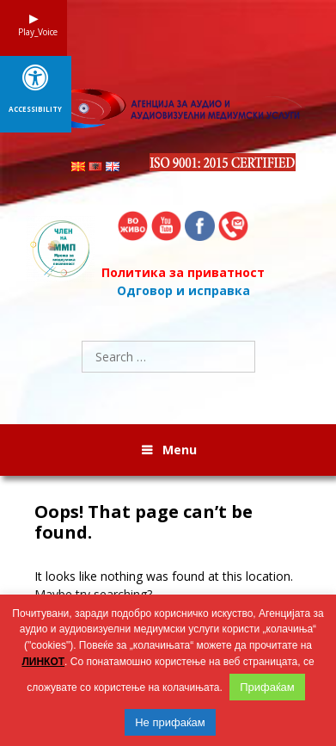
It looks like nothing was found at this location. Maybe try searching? (163, 585)
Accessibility (35, 109)
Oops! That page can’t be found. (143, 522)
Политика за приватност (183, 272)
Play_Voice (33, 32)
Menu (179, 449)
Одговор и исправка (183, 290)
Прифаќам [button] (267, 687)
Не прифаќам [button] (170, 722)
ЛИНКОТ (42, 662)
